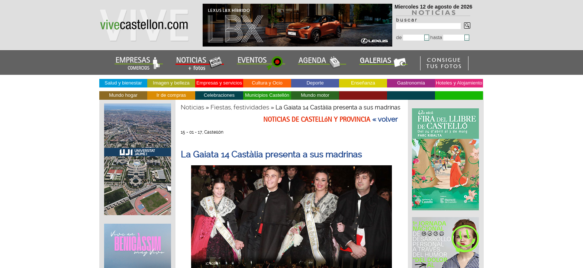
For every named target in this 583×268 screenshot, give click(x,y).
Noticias (192, 107)
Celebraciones (219, 95)
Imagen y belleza (171, 83)
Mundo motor (315, 95)
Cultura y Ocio (267, 83)
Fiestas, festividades (239, 107)
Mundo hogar (123, 95)
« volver (385, 119)
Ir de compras (171, 95)
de (410, 37)
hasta (447, 37)
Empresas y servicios (219, 83)
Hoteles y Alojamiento (459, 83)
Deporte (314, 83)
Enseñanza (363, 83)
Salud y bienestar (123, 83)
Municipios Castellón (267, 95)
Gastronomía (411, 83)
